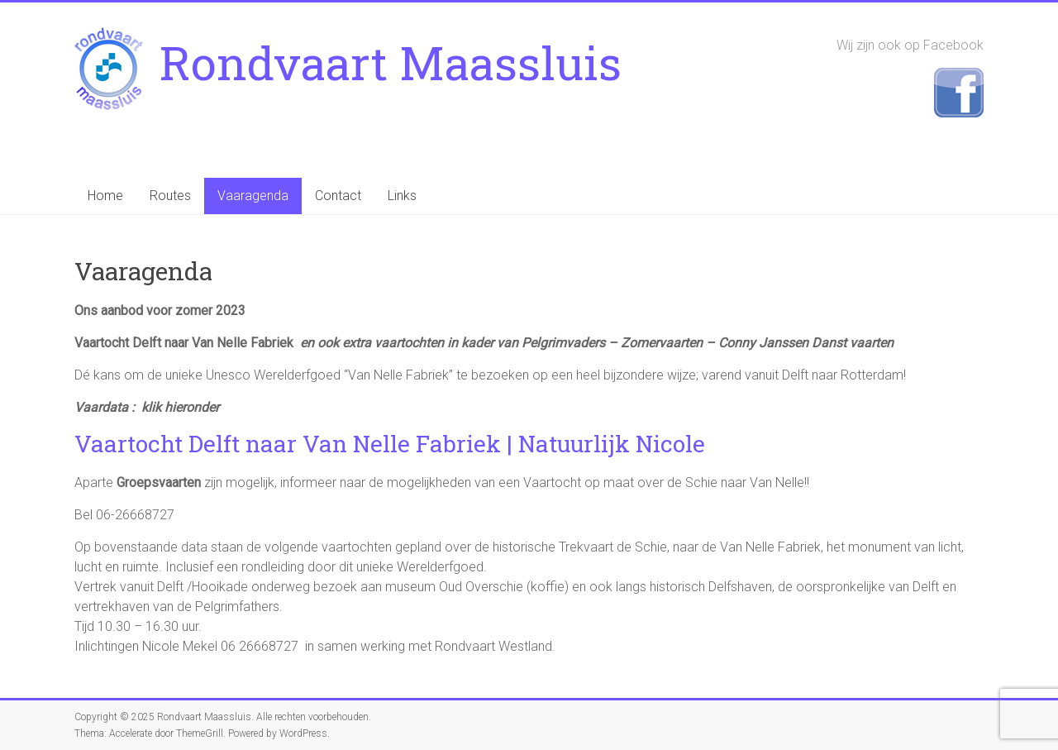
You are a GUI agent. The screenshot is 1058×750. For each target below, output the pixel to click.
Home (105, 195)
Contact (338, 195)
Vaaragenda (252, 195)
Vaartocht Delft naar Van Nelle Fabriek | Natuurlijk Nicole (389, 443)
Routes (170, 195)
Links (402, 195)
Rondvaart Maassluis (391, 62)
